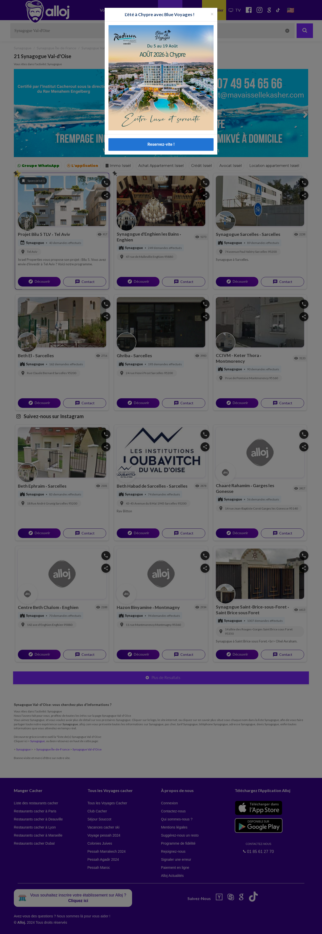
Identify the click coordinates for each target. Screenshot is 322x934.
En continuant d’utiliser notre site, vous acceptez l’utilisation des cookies (53, 926)
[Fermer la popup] (212, 13)
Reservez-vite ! (161, 144)
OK (111, 927)
